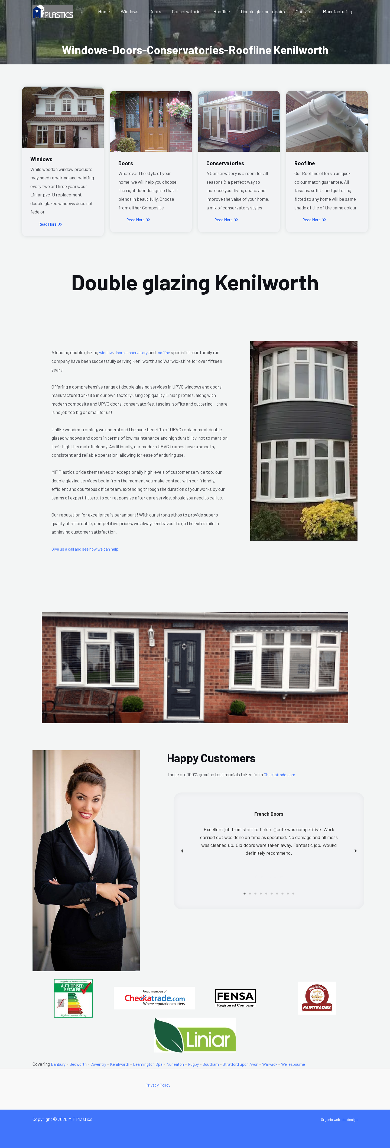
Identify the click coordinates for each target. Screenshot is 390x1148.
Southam (228, 1064)
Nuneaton (189, 1064)
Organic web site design (334, 1119)
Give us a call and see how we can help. (88, 548)
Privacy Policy (159, 1084)
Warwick (293, 1064)
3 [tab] (255, 893)
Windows (140, 11)
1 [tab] (244, 893)
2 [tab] (250, 893)
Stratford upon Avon (260, 1064)
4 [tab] (261, 893)
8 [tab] (282, 893)
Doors (164, 11)
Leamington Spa (159, 1064)
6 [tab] (271, 893)
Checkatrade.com (282, 774)
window (106, 352)
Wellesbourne (319, 1064)
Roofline (227, 11)
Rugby (209, 1064)
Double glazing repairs (267, 11)
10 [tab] (293, 893)
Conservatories (194, 11)
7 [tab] (277, 893)
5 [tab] (266, 893)
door (120, 352)
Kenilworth (128, 1064)
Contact (306, 11)
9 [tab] (288, 893)
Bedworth (81, 1064)
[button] (182, 851)
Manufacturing (338, 11)
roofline (170, 352)
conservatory (139, 352)
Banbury (59, 1064)
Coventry (104, 1064)
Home (116, 11)
